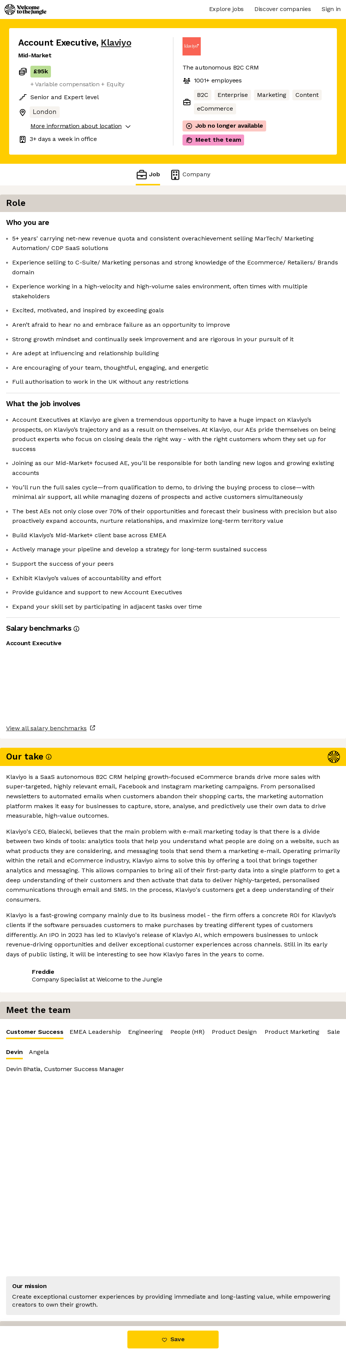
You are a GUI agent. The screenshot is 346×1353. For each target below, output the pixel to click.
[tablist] (264, 225)
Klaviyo (116, 43)
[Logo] (25, 9)
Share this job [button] (39, 1000)
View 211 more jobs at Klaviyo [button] (114, 1000)
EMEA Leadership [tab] (277, 224)
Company (189, 174)
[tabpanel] (264, 329)
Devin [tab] (196, 246)
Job (148, 174)
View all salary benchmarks (55, 971)
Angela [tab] (221, 244)
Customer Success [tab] (217, 226)
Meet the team (213, 140)
